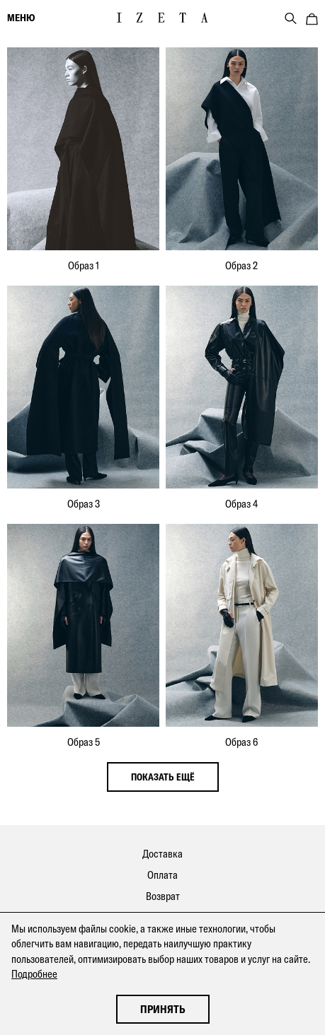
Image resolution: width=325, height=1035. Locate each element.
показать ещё (163, 777)
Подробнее (34, 974)
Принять (163, 1009)
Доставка (162, 853)
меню (21, 17)
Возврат (163, 896)
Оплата (162, 875)
